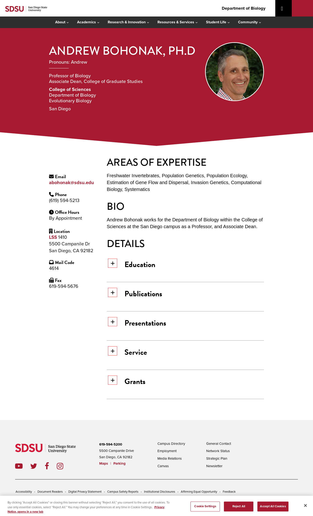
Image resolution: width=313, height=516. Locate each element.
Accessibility (24, 492)
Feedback (229, 492)
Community (248, 22)
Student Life (216, 22)
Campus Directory (171, 444)
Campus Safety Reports (122, 492)
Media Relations (169, 458)
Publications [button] (135, 293)
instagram (64, 466)
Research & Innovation (127, 22)
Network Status (218, 451)
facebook (51, 466)
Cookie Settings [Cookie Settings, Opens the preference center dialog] (205, 508)
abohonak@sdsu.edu (71, 183)
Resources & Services (175, 22)
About (60, 22)
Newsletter (214, 466)
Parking (119, 463)
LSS (53, 237)
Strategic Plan (216, 458)
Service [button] (127, 352)
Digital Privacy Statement (85, 492)
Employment (167, 451)
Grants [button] (126, 381)
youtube (19, 466)
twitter (37, 466)
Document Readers (50, 492)
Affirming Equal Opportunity (199, 492)
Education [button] (131, 264)
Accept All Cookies (273, 508)
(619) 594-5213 (64, 200)
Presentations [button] (137, 323)
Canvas (163, 466)
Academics (86, 22)
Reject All (238, 508)
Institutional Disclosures (159, 492)
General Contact (218, 444)
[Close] (305, 508)
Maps (103, 463)
